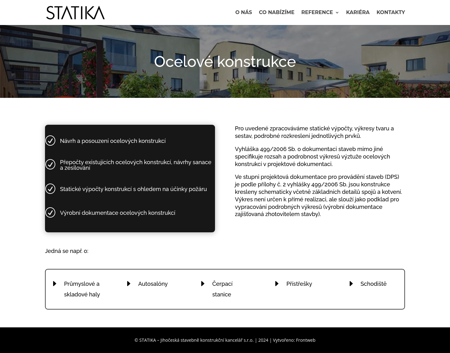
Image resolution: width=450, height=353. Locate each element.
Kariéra (358, 12)
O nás (243, 12)
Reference (317, 12)
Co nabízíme (277, 12)
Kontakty (391, 12)
